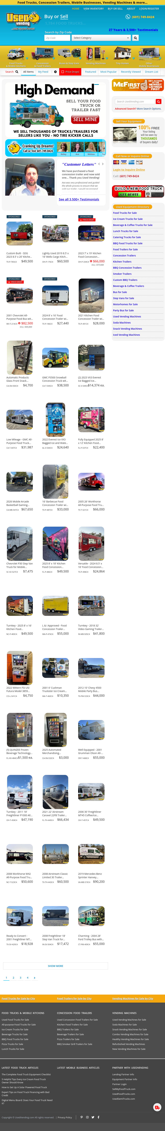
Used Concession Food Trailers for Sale (77, 1019)
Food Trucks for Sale (125, 212)
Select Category (101, 37)
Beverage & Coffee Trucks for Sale (132, 225)
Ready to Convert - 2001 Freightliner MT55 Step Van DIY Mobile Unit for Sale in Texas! (19, 941)
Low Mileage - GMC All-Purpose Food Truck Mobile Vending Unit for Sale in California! (19, 444)
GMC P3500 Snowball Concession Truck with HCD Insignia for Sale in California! (55, 382)
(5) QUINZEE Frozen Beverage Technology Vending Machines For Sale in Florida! (18, 755)
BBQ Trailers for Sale (68, 1029)
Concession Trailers (124, 255)
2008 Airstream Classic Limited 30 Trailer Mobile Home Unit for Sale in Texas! (55, 879)
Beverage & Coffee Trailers (128, 286)
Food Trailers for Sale (125, 249)
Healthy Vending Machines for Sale (130, 1039)
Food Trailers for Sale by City (74, 998)
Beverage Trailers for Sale (70, 1034)
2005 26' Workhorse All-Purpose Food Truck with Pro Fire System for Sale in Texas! (91, 506)
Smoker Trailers (122, 273)
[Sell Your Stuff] (125, 134)
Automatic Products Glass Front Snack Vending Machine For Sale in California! (18, 382)
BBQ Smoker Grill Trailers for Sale (74, 1044)
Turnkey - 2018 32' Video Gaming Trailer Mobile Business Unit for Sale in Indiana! (90, 630)
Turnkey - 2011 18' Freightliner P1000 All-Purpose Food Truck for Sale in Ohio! (18, 817)
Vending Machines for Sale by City (132, 998)
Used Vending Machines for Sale (129, 1019)
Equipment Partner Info (124, 1079)
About (131, 8)
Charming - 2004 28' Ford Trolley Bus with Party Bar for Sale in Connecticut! (90, 941)
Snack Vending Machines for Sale (129, 1029)
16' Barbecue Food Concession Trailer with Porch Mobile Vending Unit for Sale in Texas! (55, 506)
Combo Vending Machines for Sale (130, 1034)
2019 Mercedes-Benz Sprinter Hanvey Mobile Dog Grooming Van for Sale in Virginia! (91, 879)
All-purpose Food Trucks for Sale (19, 1024)
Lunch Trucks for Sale (125, 231)
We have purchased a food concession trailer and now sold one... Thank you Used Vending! (81, 174)
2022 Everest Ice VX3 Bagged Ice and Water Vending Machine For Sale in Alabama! (54, 444)
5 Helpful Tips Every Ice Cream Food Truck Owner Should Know (24, 1081)
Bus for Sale (120, 292)
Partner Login (119, 1084)
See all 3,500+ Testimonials (79, 199)
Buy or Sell (115, 8)
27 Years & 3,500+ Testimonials (133, 30)
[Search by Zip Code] (135, 38)
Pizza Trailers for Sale (68, 1039)
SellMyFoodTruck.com (123, 1089)
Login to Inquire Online (129, 170)
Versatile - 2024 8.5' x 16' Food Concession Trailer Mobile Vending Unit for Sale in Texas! (91, 568)
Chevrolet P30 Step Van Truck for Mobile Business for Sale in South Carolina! (19, 568)
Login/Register (149, 8)
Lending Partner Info (123, 1074)
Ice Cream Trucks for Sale (128, 219)
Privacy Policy (65, 1117)
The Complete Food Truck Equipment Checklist (26, 1074)
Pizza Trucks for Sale (12, 1044)
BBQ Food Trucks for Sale (127, 243)
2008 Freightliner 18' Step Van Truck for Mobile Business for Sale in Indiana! (53, 941)
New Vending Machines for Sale (128, 1049)
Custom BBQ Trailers (125, 280)
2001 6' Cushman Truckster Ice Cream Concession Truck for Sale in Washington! (54, 693)
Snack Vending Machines (127, 328)
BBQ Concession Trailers (127, 267)
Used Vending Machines (127, 316)
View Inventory (94, 8)
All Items (28, 71)
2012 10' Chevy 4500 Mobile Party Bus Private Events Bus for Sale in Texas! (90, 693)
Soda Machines (122, 322)
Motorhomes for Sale (125, 304)
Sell (64, 16)
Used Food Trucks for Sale (15, 1019)
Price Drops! (70, 71)
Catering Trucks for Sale (127, 237)
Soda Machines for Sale (124, 1024)
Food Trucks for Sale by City (18, 998)
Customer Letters (79, 164)
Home (75, 8)
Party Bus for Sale (123, 310)
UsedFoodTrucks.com (123, 1093)
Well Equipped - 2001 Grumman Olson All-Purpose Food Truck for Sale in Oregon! (90, 755)
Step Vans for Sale (123, 298)
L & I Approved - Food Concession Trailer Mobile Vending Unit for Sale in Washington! (55, 630)
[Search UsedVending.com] (158, 101)
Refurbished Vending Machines (128, 1044)
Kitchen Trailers (122, 261)
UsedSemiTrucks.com (123, 1098)
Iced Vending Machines (126, 334)
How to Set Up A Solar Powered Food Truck (24, 1087)
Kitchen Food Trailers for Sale (72, 1024)
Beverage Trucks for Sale (15, 1034)
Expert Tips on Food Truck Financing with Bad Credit (25, 1094)
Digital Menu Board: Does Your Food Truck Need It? (27, 1102)
